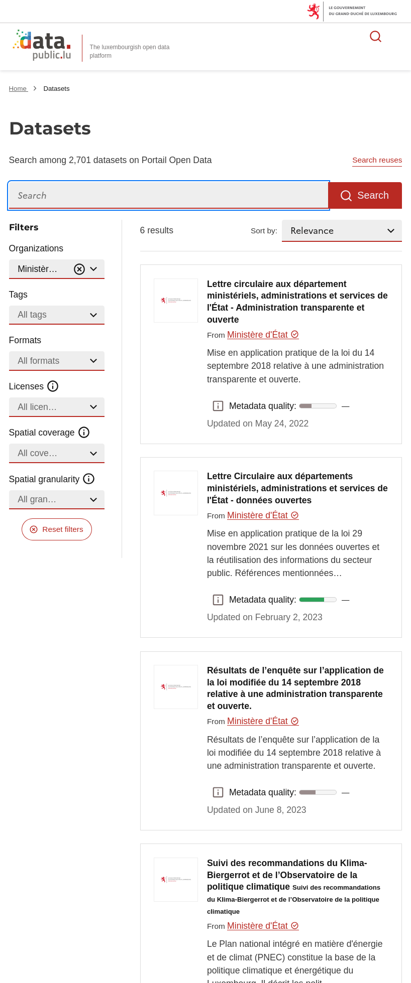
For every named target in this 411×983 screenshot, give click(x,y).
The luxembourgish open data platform (130, 51)
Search (373, 195)
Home (19, 88)
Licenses (34, 386)
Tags (18, 295)
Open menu (398, 36)
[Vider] (79, 269)
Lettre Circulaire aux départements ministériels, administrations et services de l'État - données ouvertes (297, 488)
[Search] (168, 195)
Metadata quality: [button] (218, 406)
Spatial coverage (49, 433)
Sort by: (264, 230)
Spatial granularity (52, 479)
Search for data (376, 36)
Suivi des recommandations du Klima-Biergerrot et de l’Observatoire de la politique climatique (293, 886)
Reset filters (62, 529)
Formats (25, 340)
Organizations (36, 248)
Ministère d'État (263, 335)
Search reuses (377, 160)
